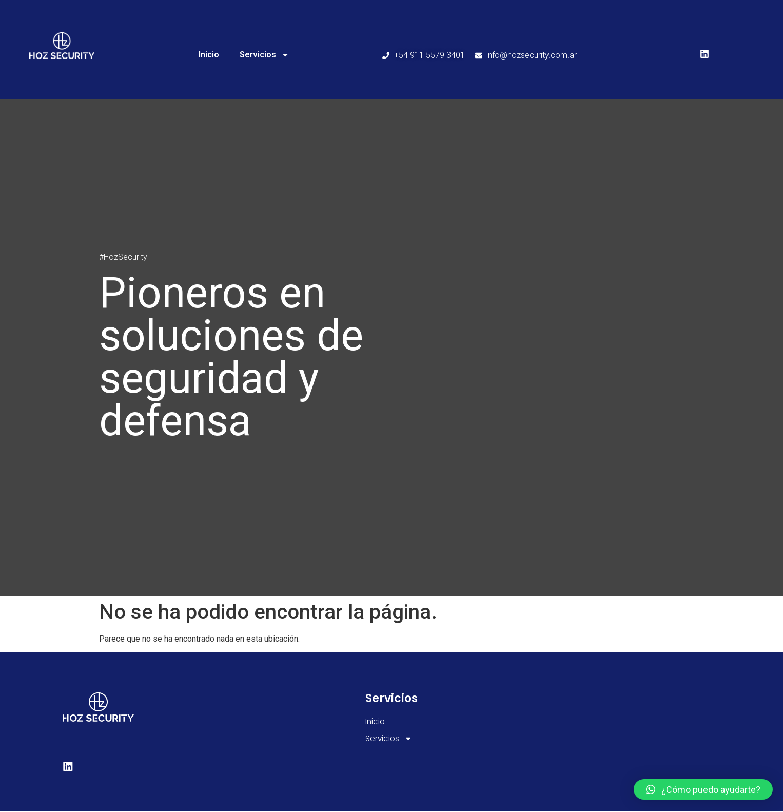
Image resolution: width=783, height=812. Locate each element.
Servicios (264, 55)
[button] (703, 789)
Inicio (209, 55)
